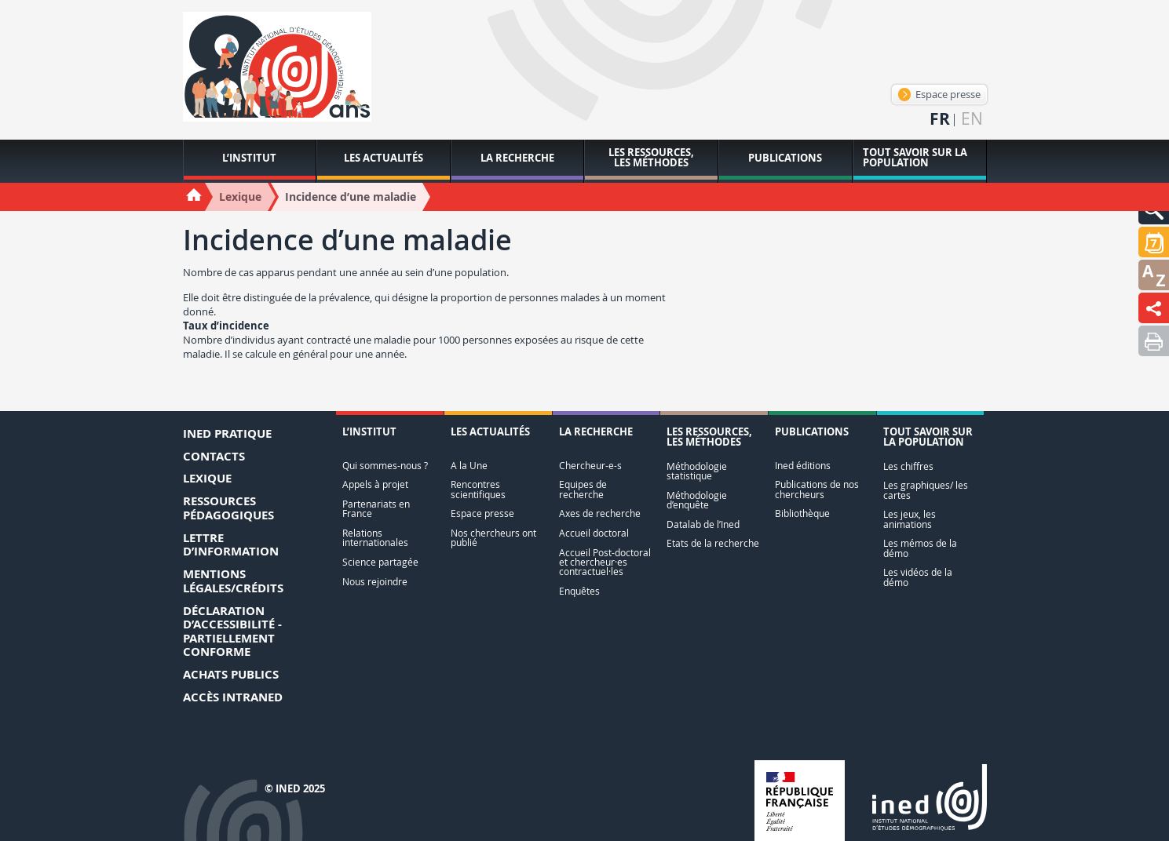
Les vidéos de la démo (917, 577)
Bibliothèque (802, 513)
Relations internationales (375, 537)
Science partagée (380, 562)
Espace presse (939, 94)
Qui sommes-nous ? (385, 465)
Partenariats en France (376, 508)
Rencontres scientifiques (478, 489)
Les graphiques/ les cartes (925, 490)
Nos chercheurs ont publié (493, 537)
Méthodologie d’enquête (697, 500)
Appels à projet (375, 484)
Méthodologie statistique (697, 471)
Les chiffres (908, 466)
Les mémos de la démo (920, 548)
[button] (1153, 242)
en (972, 119)
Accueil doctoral (594, 533)
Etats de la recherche (713, 543)
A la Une (469, 465)
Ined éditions (803, 465)
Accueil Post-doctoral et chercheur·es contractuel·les (605, 562)
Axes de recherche (600, 513)
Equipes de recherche (583, 489)
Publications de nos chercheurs (817, 489)
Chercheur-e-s (590, 465)
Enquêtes (579, 591)
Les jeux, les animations (909, 519)
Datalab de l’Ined (703, 524)
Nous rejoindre (374, 581)
